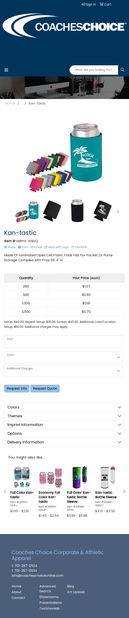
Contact (18, 597)
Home (16, 586)
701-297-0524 (26, 565)
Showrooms (48, 597)
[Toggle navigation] (6, 70)
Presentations (50, 602)
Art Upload (75, 592)
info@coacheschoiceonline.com (37, 575)
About (17, 592)
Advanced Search (47, 589)
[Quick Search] (94, 70)
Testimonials (49, 608)
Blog (70, 586)
